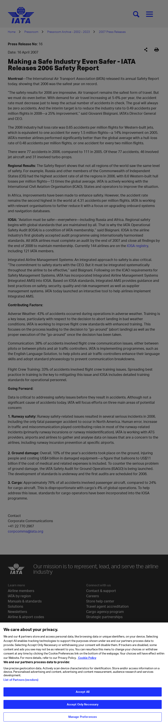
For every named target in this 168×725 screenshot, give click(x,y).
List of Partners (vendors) (20, 684)
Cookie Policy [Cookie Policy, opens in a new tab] (86, 662)
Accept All (82, 696)
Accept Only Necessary (83, 709)
